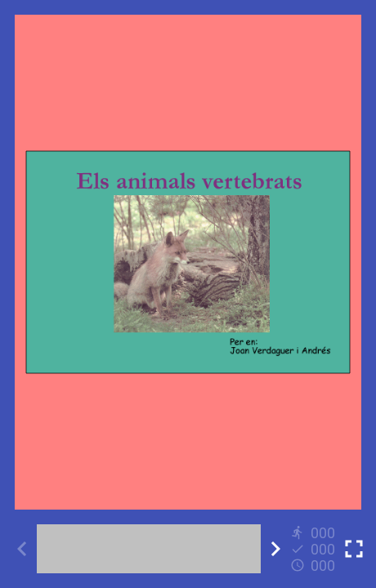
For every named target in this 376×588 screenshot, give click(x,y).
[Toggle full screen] (354, 549)
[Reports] (314, 548)
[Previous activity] (22, 549)
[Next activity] (275, 549)
